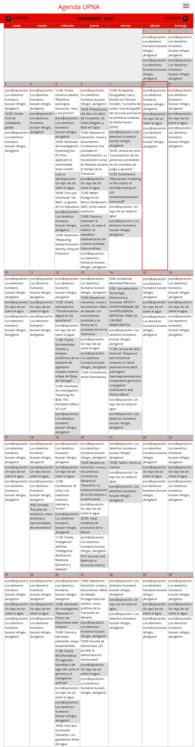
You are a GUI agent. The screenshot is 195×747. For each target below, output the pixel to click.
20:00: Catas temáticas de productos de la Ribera (92, 525)
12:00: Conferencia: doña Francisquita (94, 374)
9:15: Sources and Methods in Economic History (93, 560)
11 (31, 272)
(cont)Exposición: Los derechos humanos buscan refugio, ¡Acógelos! (155, 46)
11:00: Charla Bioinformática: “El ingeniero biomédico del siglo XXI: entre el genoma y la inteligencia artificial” (67, 667)
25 (31, 574)
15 (144, 273)
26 (57, 574)
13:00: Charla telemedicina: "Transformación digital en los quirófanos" (66, 311)
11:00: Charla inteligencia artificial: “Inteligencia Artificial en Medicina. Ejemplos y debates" (64, 553)
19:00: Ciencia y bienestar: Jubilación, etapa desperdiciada (67, 639)
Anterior (16, 18)
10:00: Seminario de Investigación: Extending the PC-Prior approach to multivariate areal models (67, 155)
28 (111, 574)
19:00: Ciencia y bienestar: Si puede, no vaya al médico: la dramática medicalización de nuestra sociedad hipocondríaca (93, 232)
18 (31, 437)
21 (111, 437)
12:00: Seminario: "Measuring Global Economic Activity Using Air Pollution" (67, 244)
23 (170, 437)
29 (144, 574)
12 (57, 272)
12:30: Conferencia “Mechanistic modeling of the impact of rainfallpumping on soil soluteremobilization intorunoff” (125, 187)
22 (144, 437)
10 (6, 272)
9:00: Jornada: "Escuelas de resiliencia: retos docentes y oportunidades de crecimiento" (41, 516)
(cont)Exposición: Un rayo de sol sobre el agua (93, 183)
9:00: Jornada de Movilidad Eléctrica (122, 281)
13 (82, 272)
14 (111, 272)
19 (57, 437)
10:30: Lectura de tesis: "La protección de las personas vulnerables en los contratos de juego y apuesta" (125, 160)
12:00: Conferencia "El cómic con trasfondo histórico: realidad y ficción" (65, 495)
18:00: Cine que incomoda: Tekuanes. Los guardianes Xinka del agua (67, 734)
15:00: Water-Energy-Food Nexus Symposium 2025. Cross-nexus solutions (94, 202)
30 (170, 574)
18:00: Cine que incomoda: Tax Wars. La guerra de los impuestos (67, 200)
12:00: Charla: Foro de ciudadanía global (14, 120)
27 (82, 574)
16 (170, 272)
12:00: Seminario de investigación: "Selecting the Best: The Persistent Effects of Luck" (67, 397)
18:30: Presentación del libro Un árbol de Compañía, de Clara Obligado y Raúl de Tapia (94, 118)
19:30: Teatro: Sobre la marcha (124, 464)
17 (6, 437)
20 (82, 437)
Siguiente (177, 18)
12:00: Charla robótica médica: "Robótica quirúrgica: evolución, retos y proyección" (67, 101)
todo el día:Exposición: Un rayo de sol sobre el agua (65, 181)
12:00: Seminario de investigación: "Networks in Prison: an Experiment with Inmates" (67, 615)
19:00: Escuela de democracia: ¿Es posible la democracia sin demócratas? (92, 650)
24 (6, 574)
